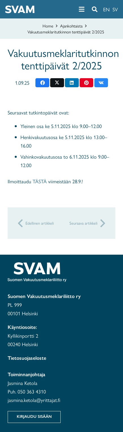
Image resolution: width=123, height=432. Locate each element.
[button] (81, 9)
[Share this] (42, 82)
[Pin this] (87, 82)
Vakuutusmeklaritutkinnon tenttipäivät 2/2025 (65, 32)
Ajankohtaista (71, 26)
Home (48, 26)
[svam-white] (20, 9)
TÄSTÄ (40, 181)
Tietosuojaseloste (27, 358)
